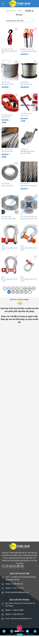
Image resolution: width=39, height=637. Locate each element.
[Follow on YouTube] (22, 566)
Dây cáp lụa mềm (7, 151)
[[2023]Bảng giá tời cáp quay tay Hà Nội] (28, 137)
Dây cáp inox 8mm (7, 84)
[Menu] (3, 3)
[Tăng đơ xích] (28, 102)
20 (17, 292)
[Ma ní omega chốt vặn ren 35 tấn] (10, 234)
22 (26, 292)
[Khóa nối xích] (10, 103)
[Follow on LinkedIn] (18, 566)
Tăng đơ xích (24, 115)
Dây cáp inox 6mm (7, 185)
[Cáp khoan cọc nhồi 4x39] (28, 205)
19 (13, 292)
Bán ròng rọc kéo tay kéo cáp (9, 52)
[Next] (30, 292)
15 (25, 288)
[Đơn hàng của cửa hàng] (19, 21)
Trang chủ (11, 11)
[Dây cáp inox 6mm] (10, 172)
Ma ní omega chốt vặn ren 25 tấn (28, 249)
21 (22, 292)
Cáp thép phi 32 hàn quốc (28, 185)
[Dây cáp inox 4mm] (28, 70)
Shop (20, 11)
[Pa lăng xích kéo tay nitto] (28, 37)
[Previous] (5, 288)
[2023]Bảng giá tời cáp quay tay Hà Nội (27, 152)
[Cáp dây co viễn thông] (10, 205)
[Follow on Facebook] (3, 566)
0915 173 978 (18, 588)
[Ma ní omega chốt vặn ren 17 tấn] (10, 265)
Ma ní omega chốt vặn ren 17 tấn (10, 280)
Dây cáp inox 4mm (26, 84)
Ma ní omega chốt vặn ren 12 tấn (28, 280)
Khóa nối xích (6, 117)
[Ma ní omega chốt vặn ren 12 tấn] (28, 265)
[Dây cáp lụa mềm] (10, 137)
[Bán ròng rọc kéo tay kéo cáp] (10, 37)
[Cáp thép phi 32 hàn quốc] (28, 172)
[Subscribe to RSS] (14, 566)
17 (33, 288)
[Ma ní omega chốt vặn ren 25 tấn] (28, 234)
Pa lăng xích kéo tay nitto (28, 51)
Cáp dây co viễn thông (9, 218)
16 (29, 288)
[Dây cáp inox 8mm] (10, 70)
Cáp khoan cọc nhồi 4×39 (28, 218)
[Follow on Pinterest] (11, 566)
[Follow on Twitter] (7, 566)
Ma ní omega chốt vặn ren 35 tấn (10, 249)
